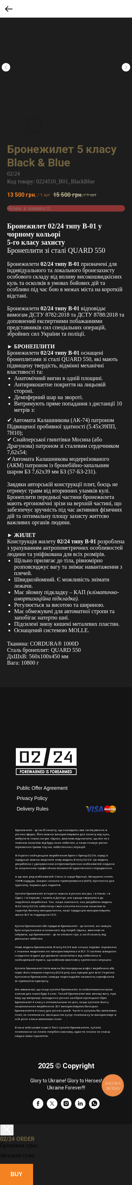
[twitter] (52, 1107)
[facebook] (38, 1107)
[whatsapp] (94, 1107)
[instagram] (66, 1107)
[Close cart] (7, 1130)
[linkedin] (80, 1107)
